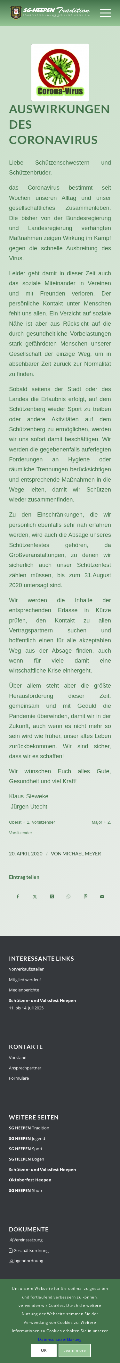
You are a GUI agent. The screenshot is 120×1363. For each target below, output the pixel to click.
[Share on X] (52, 896)
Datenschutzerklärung (60, 1339)
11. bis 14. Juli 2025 (42, 1004)
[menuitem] (102, 13)
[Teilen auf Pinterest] (85, 896)
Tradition (29, 1128)
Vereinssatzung (26, 1240)
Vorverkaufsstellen (26, 969)
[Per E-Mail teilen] (102, 896)
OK (43, 1350)
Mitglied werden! (25, 979)
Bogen (26, 1159)
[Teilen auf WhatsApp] (68, 896)
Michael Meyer (81, 853)
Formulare (19, 1078)
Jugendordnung (26, 1261)
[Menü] (102, 13)
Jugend (27, 1138)
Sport (26, 1149)
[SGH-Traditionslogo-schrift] (50, 13)
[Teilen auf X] (35, 896)
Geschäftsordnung (29, 1250)
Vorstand (18, 1057)
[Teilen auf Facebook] (17, 896)
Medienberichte (24, 990)
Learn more (74, 1350)
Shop (25, 1190)
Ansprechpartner (25, 1068)
